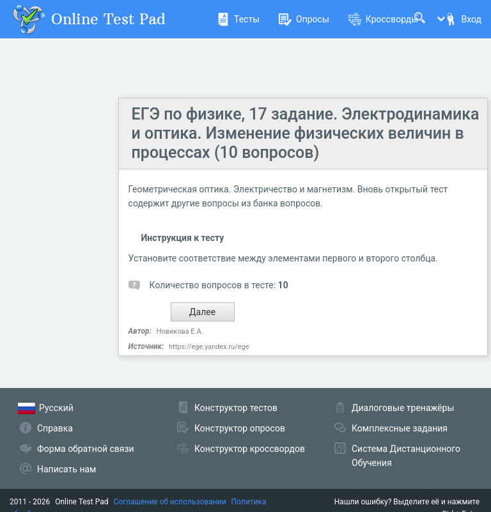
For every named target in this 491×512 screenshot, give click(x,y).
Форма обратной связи (85, 449)
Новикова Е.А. (180, 331)
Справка (55, 428)
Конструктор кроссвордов (249, 449)
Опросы (304, 19)
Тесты (238, 19)
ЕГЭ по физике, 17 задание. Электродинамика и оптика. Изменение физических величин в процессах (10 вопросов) (305, 133)
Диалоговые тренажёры (403, 408)
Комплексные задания (400, 428)
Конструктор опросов (239, 428)
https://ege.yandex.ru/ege (209, 347)
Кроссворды (383, 19)
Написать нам (66, 469)
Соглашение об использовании (170, 501)
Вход (462, 19)
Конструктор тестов (235, 408)
